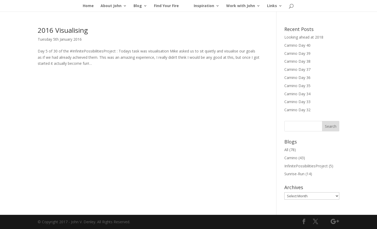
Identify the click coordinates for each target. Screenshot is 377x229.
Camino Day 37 (297, 69)
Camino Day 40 (297, 45)
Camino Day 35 (297, 85)
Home (88, 6)
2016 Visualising (63, 30)
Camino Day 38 (297, 61)
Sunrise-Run (294, 173)
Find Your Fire (166, 6)
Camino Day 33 (297, 101)
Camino (290, 157)
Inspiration (204, 6)
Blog (138, 6)
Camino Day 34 (297, 93)
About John (111, 6)
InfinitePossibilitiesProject (306, 165)
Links (272, 6)
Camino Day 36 (297, 77)
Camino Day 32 (297, 109)
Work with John (240, 6)
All (286, 149)
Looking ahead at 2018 (303, 37)
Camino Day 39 (297, 53)
